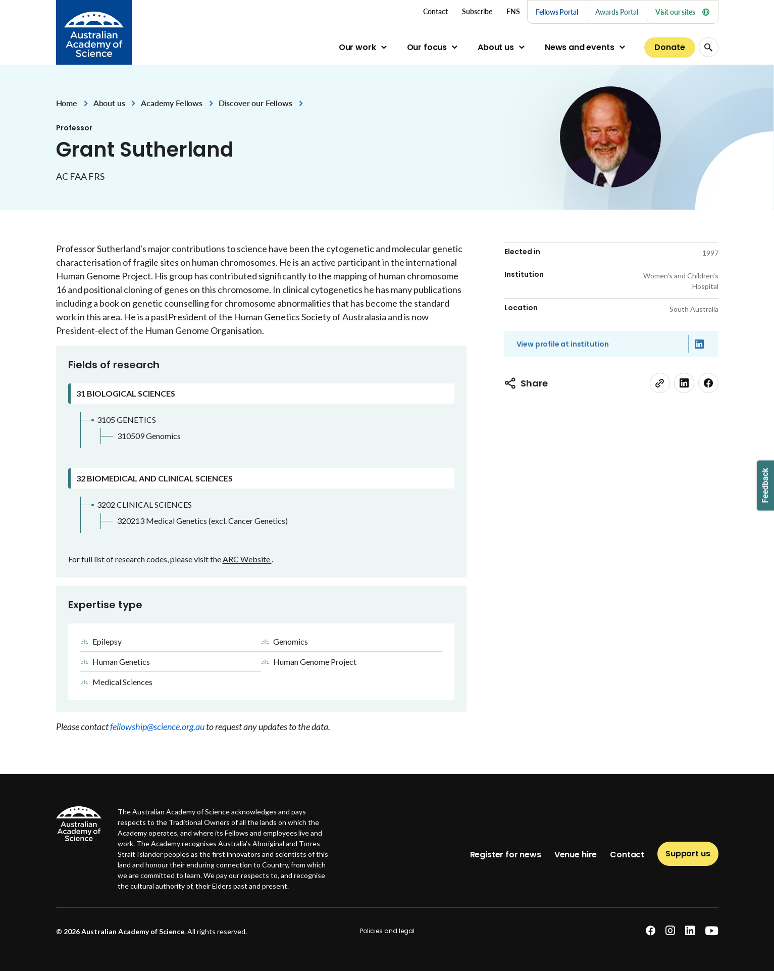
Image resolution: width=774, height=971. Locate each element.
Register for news (505, 854)
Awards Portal (616, 12)
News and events (579, 47)
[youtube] (711, 931)
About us (496, 47)
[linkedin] (684, 383)
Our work (357, 47)
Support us (687, 853)
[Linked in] (699, 344)
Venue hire (575, 854)
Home (66, 103)
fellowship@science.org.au (158, 726)
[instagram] (670, 931)
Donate (669, 47)
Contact (627, 854)
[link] (660, 383)
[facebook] (708, 383)
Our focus (427, 47)
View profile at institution (563, 344)
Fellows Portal (557, 12)
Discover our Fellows (255, 103)
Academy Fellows (171, 103)
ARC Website (247, 559)
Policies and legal (387, 931)
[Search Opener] (708, 47)
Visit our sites (682, 12)
